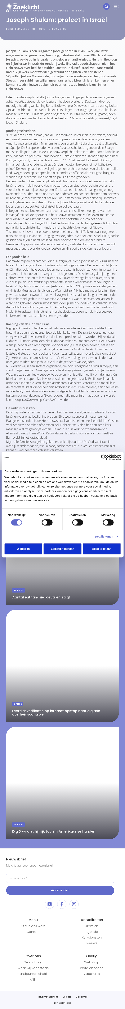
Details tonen (104, 536)
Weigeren (23, 548)
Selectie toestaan (62, 548)
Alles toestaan (101, 548)
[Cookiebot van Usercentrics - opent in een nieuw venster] (104, 457)
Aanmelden (60, 890)
